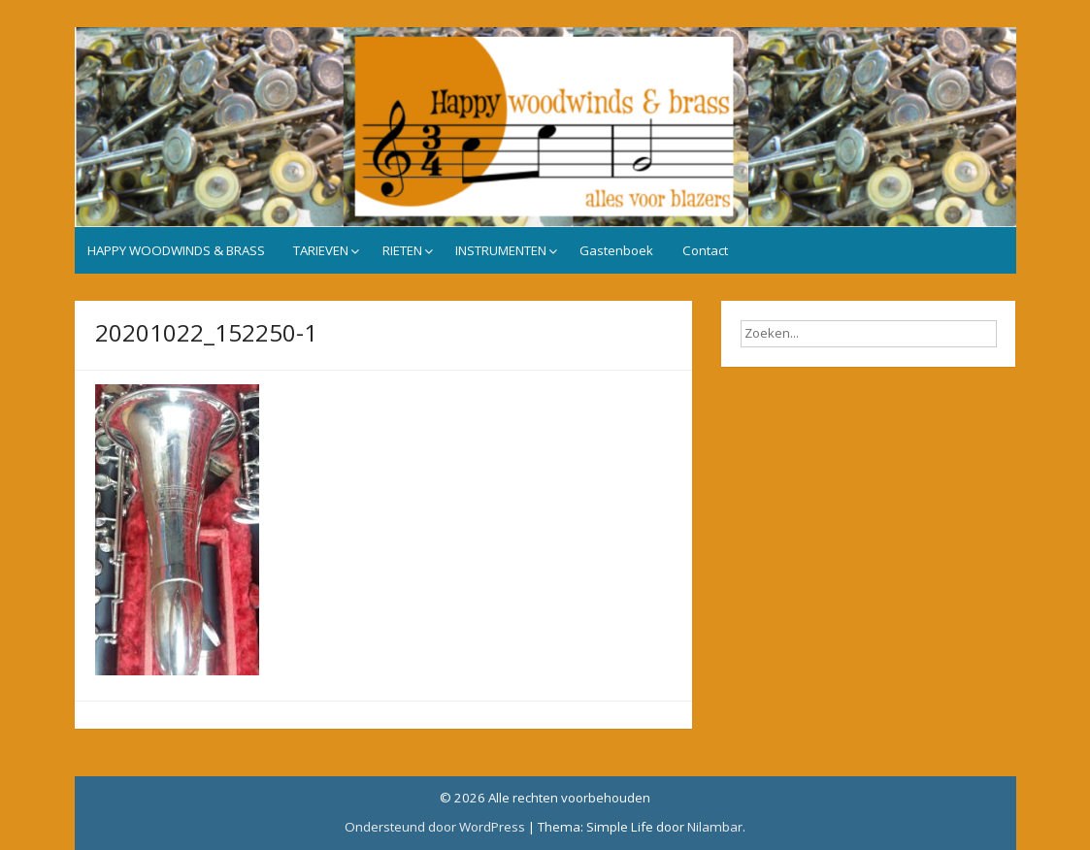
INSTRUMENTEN (500, 250)
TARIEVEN (320, 250)
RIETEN (402, 250)
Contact (705, 250)
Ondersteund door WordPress (435, 826)
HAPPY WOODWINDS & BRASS (176, 250)
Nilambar (715, 826)
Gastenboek (616, 250)
